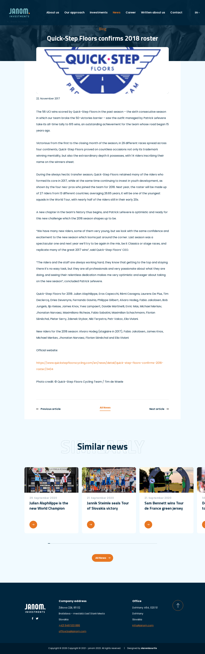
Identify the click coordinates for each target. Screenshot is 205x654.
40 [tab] (128, 543)
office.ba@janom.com (72, 631)
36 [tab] (120, 543)
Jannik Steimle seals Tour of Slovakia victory (108, 505)
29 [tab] (106, 543)
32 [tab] (112, 543)
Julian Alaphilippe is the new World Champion (48, 505)
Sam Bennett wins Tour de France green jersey (164, 505)
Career (131, 12)
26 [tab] (99, 543)
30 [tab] (108, 543)
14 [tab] (75, 543)
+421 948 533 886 (69, 625)
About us (52, 12)
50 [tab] (148, 543)
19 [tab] (85, 543)
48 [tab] (144, 543)
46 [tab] (140, 543)
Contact (176, 12)
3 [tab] (53, 543)
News (116, 12)
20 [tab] (87, 543)
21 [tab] (89, 543)
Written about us (153, 12)
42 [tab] (132, 543)
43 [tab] (134, 543)
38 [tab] (124, 543)
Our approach (74, 12)
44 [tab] (136, 543)
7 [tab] (61, 543)
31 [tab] (110, 543)
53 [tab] (154, 543)
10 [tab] (67, 543)
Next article (159, 409)
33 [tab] (114, 543)
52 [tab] (152, 543)
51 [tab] (150, 543)
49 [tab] (146, 543)
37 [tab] (122, 543)
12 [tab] (71, 543)
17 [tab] (81, 543)
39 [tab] (126, 543)
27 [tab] (101, 543)
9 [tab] (65, 543)
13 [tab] (73, 543)
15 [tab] (77, 543)
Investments (99, 12)
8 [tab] (63, 543)
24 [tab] (95, 543)
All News (105, 407)
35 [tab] (118, 543)
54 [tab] (156, 543)
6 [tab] (59, 543)
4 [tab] (55, 543)
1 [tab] (49, 543)
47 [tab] (142, 543)
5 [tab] (57, 543)
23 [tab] (93, 543)
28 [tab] (103, 543)
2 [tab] (51, 543)
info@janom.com (143, 625)
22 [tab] (91, 543)
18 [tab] (83, 543)
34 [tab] (116, 543)
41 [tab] (130, 543)
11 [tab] (69, 543)
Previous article (48, 409)
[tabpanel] (51, 500)
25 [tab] (97, 543)
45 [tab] (138, 543)
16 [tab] (79, 543)
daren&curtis (149, 648)
